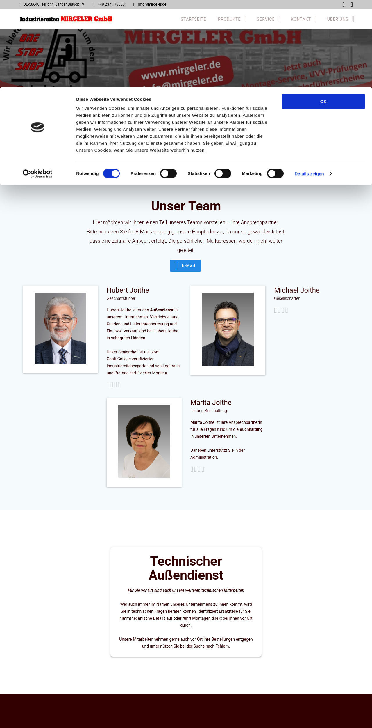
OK (323, 14)
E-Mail (185, 265)
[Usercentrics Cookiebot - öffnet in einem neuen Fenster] (37, 86)
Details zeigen (309, 86)
